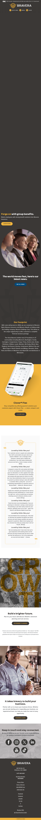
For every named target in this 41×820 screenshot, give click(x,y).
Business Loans (20, 718)
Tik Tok (20, 801)
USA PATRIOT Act (20, 787)
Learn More (7, 224)
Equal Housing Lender (20, 812)
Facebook (20, 794)
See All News (21, 284)
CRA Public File (20, 790)
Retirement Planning (20, 623)
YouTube (20, 806)
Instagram (20, 796)
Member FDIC (20, 810)
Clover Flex (20, 414)
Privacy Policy (20, 782)
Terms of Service (20, 785)
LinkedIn (20, 799)
